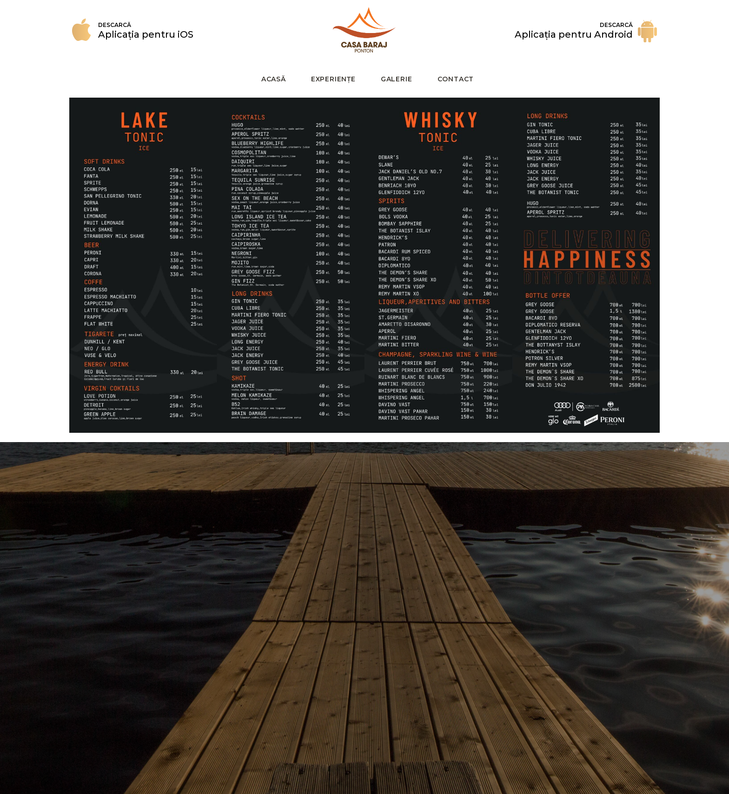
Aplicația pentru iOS (145, 34)
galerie (396, 79)
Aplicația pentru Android (574, 34)
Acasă (273, 79)
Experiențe (333, 79)
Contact (455, 79)
